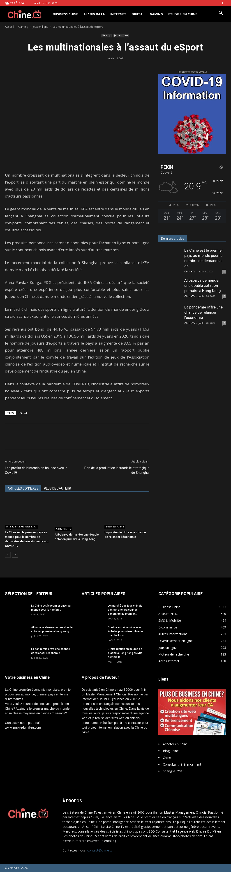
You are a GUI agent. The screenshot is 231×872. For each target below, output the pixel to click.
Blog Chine (171, 751)
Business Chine (65, 14)
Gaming (156, 14)
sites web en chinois (125, 718)
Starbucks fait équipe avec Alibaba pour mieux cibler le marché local (125, 631)
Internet (118, 14)
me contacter (132, 723)
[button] (220, 13)
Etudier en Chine (182, 14)
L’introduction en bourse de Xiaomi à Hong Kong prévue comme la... (125, 653)
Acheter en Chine (175, 744)
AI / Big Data (94, 14)
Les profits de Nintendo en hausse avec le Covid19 (36, 470)
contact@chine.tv (99, 850)
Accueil (9, 27)
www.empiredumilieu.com (23, 727)
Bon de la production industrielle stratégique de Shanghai (116, 470)
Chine (167, 757)
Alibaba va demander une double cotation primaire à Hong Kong (202, 285)
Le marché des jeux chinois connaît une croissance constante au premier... (125, 609)
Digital (138, 14)
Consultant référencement (182, 764)
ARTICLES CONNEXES (23, 488)
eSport (23, 413)
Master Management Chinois (106, 694)
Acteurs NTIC (63, 528)
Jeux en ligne (40, 27)
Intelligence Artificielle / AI (21, 526)
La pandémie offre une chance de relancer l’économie (203, 312)
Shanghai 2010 (173, 771)
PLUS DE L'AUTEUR (57, 488)
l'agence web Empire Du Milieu (198, 831)
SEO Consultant (160, 831)
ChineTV (189, 271)
